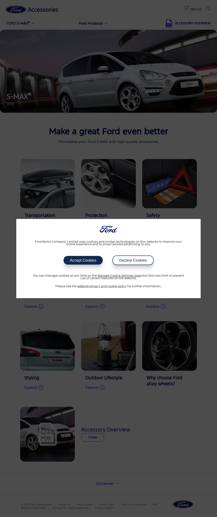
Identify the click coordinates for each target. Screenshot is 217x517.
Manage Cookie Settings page (119, 275)
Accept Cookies (83, 260)
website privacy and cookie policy (102, 286)
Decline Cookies (133, 260)
